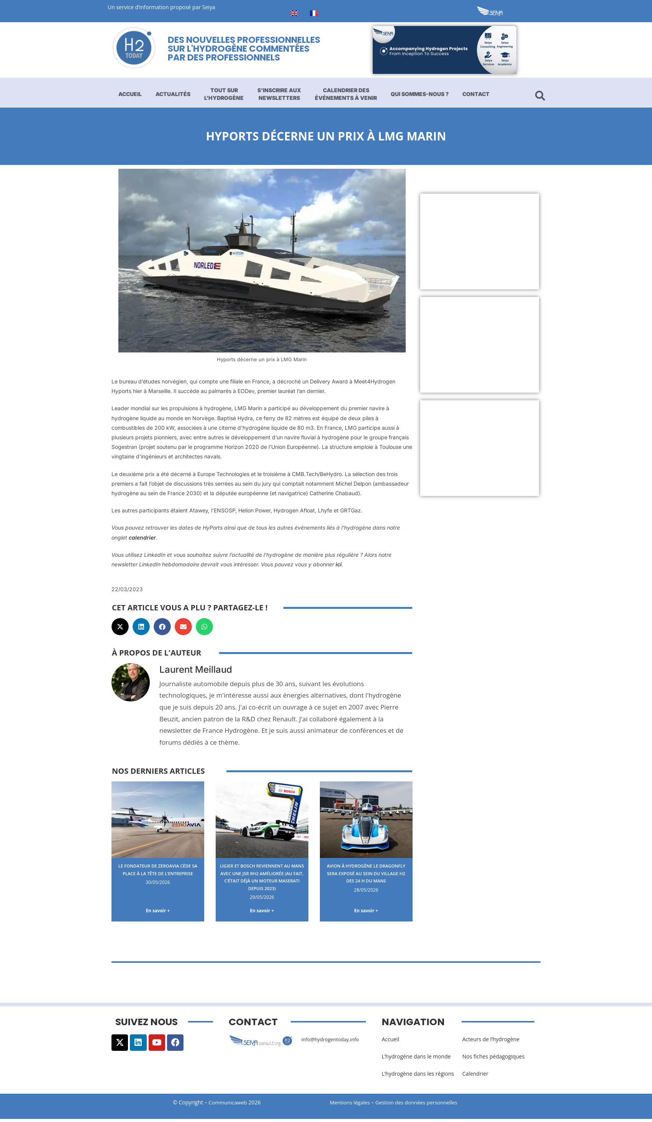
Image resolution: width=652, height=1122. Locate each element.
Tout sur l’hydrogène (224, 94)
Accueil (130, 94)
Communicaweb (228, 1105)
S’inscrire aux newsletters (279, 94)
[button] (120, 626)
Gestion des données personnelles (422, 1105)
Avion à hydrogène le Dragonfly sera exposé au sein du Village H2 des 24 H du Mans (366, 877)
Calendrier (475, 1076)
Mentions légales (351, 1105)
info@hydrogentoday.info (333, 1042)
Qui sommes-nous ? (420, 94)
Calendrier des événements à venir (346, 94)
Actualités (173, 94)
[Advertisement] (479, 241)
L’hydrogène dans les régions (418, 1076)
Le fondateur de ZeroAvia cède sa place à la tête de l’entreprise (157, 873)
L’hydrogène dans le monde (416, 1059)
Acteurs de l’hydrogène (490, 1042)
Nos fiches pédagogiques (493, 1059)
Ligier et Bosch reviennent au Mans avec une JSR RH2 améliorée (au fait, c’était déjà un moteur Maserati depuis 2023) (262, 880)
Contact (476, 94)
